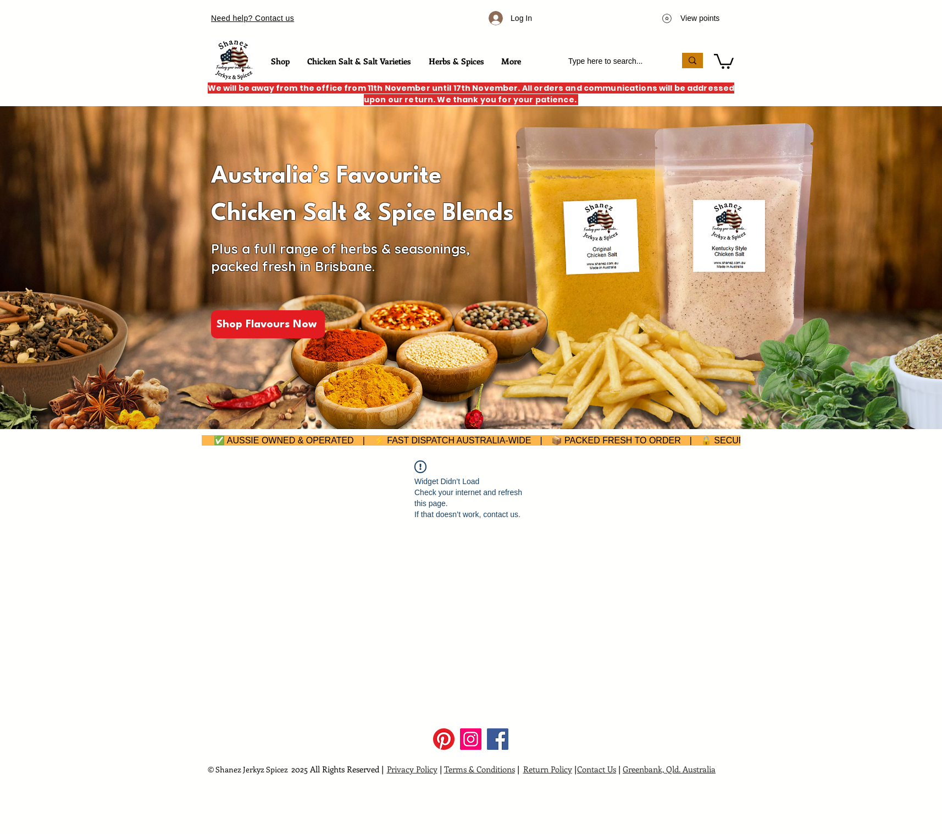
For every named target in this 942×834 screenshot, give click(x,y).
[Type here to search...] (613, 61)
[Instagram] (470, 739)
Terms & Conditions (479, 769)
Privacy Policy (412, 769)
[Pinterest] (444, 739)
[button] (724, 60)
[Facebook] (497, 739)
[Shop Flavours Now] (268, 324)
